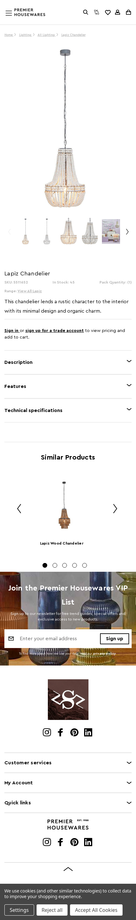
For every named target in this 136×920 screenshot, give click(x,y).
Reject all (52, 910)
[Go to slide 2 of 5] (55, 565)
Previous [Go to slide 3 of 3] (9, 234)
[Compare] (96, 12)
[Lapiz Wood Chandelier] (65, 505)
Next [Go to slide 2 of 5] (113, 509)
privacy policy (104, 653)
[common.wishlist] (107, 12)
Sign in (12, 331)
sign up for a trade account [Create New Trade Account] (54, 331)
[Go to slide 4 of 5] (74, 565)
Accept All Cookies (96, 910)
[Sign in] (117, 12)
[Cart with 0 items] (128, 12)
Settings (19, 910)
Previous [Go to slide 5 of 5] (17, 509)
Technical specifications (33, 410)
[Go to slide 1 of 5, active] (45, 565)
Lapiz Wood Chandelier (61, 543)
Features (15, 386)
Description (18, 362)
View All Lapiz (30, 291)
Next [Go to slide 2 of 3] (127, 234)
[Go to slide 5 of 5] (84, 565)
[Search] (85, 12)
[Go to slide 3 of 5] (64, 565)
